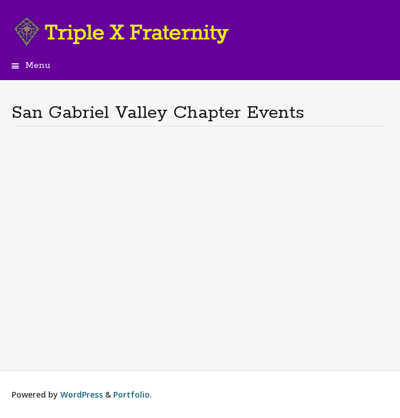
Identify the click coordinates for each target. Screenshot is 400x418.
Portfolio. (132, 394)
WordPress (81, 394)
